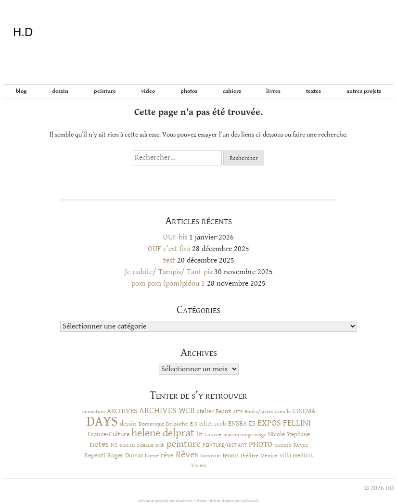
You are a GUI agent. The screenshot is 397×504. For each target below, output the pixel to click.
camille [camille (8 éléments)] (283, 412)
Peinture (105, 91)
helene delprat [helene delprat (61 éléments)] (162, 433)
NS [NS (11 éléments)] (114, 444)
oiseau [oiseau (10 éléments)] (127, 445)
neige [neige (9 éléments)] (260, 434)
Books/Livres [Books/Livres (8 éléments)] (258, 412)
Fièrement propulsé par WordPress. (166, 501)
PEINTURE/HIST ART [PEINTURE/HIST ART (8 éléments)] (225, 445)
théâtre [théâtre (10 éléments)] (250, 456)
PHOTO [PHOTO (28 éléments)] (260, 444)
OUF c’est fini (169, 248)
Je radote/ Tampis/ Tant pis (168, 272)
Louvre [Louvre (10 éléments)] (213, 434)
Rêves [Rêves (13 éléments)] (301, 445)
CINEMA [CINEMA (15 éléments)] (304, 411)
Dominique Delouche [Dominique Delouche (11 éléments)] (163, 423)
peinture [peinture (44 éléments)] (183, 444)
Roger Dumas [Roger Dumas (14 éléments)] (125, 455)
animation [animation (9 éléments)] (93, 411)
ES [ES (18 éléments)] (252, 423)
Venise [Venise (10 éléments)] (269, 456)
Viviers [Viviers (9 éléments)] (198, 465)
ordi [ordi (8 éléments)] (160, 445)
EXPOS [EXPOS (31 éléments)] (269, 423)
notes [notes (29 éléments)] (99, 444)
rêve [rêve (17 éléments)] (167, 455)
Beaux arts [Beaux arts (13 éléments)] (229, 411)
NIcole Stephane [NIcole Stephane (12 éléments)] (289, 434)
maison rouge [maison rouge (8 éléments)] (238, 435)
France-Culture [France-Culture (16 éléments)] (108, 434)
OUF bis (175, 237)
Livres (273, 91)
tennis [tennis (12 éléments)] (231, 455)
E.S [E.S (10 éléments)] (193, 424)
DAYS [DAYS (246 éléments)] (102, 421)
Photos (188, 91)
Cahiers (232, 91)
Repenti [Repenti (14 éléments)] (94, 455)
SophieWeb (249, 501)
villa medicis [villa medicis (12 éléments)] (296, 455)
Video (148, 91)
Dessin (60, 91)
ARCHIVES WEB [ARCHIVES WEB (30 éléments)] (167, 411)
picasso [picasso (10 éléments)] (283, 445)
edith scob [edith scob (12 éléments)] (212, 424)
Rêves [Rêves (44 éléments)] (187, 454)
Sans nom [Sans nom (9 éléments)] (210, 456)
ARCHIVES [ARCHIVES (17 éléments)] (122, 411)
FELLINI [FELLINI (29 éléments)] (297, 423)
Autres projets (363, 91)
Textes (313, 91)
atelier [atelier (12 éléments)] (205, 411)
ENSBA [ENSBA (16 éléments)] (237, 424)
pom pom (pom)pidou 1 (168, 283)
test (169, 260)
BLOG (21, 91)
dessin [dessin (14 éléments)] (128, 424)
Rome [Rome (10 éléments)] (152, 456)
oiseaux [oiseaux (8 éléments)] (145, 445)
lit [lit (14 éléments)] (199, 434)
